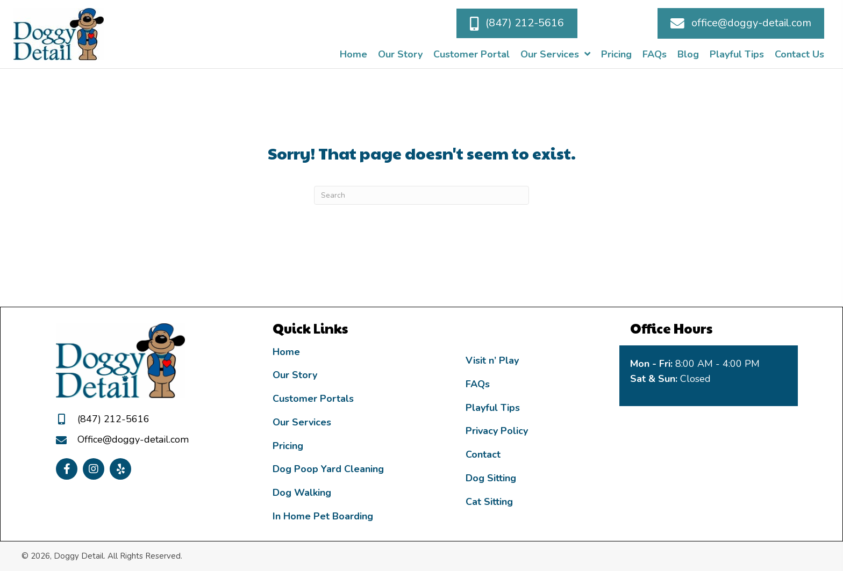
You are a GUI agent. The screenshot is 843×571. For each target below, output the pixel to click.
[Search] (421, 195)
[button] (516, 23)
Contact (483, 454)
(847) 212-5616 (113, 419)
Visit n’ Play (492, 360)
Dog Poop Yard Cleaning (328, 468)
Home (286, 351)
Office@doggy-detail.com (133, 439)
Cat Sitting (489, 501)
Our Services (302, 422)
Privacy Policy (497, 430)
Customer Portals (313, 398)
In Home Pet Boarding (323, 516)
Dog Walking (302, 492)
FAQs (478, 384)
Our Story (295, 374)
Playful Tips (493, 407)
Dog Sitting (491, 478)
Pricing (288, 445)
